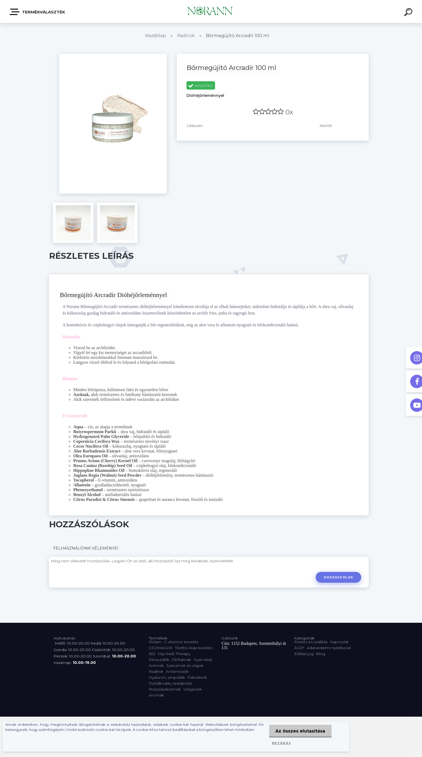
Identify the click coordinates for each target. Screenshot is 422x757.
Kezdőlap (155, 35)
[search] (409, 13)
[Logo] (211, 11)
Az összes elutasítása (300, 731)
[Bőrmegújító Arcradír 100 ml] (113, 55)
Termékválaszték (37, 12)
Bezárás (280, 743)
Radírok (186, 35)
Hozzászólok (338, 577)
